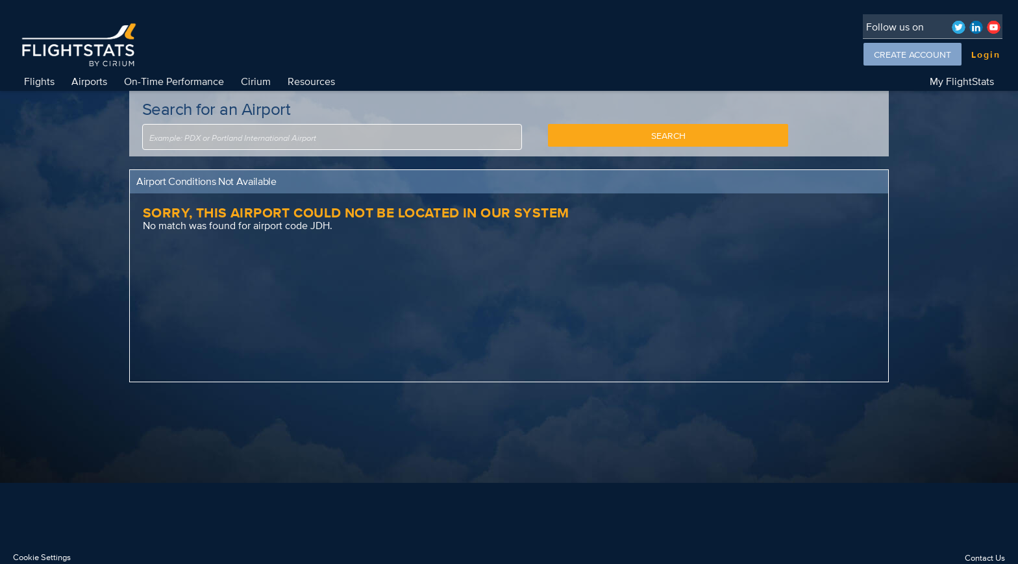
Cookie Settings (42, 557)
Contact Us (985, 558)
